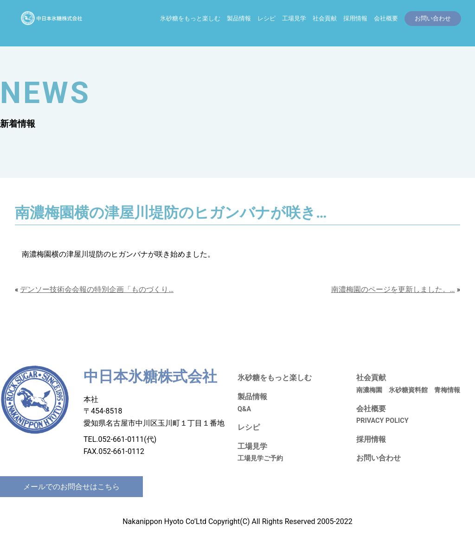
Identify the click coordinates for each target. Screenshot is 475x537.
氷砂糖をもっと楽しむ (190, 18)
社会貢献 (325, 18)
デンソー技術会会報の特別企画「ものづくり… (96, 289)
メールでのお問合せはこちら (71, 486)
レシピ (266, 18)
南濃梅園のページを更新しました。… (393, 289)
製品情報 (239, 18)
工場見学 (294, 18)
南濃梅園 (369, 390)
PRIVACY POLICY (382, 421)
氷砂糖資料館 (408, 390)
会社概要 (386, 18)
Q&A (244, 409)
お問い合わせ (378, 457)
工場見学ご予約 (260, 458)
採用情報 (355, 18)
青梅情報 (447, 390)
